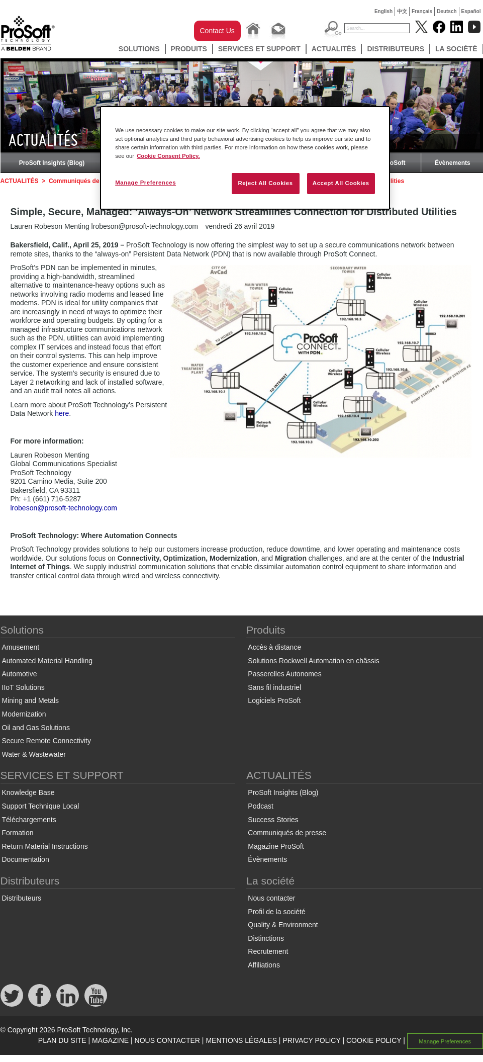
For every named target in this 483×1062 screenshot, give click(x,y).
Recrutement (268, 951)
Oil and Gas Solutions (36, 728)
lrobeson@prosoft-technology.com (64, 508)
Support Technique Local (40, 806)
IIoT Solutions (23, 687)
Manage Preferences (445, 1041)
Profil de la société (276, 912)
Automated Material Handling (47, 661)
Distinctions (266, 938)
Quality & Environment (283, 925)
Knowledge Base (28, 792)
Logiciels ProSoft (274, 700)
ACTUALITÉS (334, 49)
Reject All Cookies (265, 183)
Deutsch (446, 11)
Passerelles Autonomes (284, 674)
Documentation (25, 859)
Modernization (24, 714)
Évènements (452, 162)
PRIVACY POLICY (311, 1040)
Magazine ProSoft (276, 846)
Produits (189, 49)
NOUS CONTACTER (167, 1040)
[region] (245, 158)
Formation (18, 833)
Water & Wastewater (34, 754)
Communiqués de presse (85, 181)
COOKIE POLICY (373, 1040)
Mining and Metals (30, 700)
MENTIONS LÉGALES (241, 1040)
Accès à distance (274, 647)
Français (422, 11)
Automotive (19, 674)
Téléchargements (29, 820)
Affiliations (264, 965)
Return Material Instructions (45, 846)
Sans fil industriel (274, 687)
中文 (402, 11)
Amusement (21, 647)
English (383, 11)
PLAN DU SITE (62, 1040)
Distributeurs (395, 49)
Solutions (139, 49)
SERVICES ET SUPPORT (259, 49)
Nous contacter (271, 898)
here (62, 413)
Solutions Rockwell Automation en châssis (313, 661)
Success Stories (273, 820)
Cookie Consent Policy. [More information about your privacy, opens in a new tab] (168, 156)
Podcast (260, 806)
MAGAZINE (110, 1040)
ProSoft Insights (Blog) (52, 162)
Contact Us (217, 31)
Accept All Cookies (341, 183)
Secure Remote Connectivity (46, 741)
